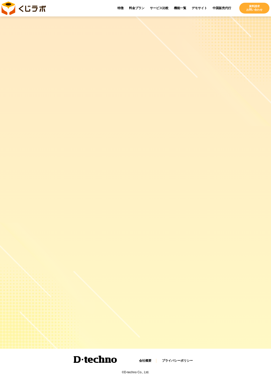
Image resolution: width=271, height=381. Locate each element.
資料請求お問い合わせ (254, 8)
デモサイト (199, 8)
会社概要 (145, 360)
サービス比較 (159, 8)
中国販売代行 (222, 8)
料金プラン (136, 8)
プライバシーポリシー (177, 360)
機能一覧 (180, 8)
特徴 (120, 8)
